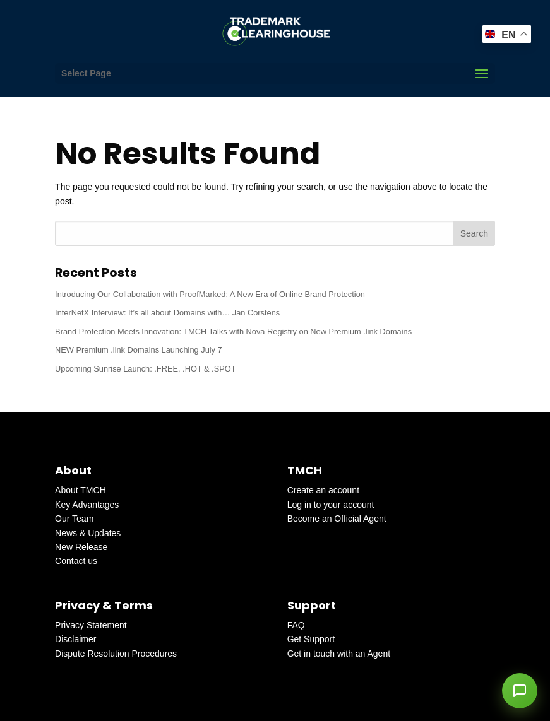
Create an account (323, 490)
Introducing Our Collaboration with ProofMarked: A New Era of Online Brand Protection (210, 294)
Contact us (76, 561)
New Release (81, 547)
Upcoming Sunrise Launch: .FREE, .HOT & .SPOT (145, 368)
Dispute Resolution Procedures (116, 653)
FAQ (296, 625)
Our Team (74, 518)
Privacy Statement (91, 625)
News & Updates (88, 533)
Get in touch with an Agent (338, 653)
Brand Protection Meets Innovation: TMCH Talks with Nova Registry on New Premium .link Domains (233, 331)
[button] (519, 690)
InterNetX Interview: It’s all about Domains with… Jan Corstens (167, 312)
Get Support (311, 639)
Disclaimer (75, 639)
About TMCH (80, 490)
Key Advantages (87, 505)
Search (474, 233)
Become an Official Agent (336, 518)
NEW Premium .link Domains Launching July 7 (138, 350)
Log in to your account (330, 505)
